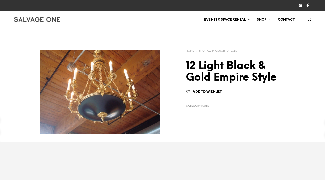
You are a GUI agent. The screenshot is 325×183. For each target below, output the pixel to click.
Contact (286, 19)
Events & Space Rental (225, 19)
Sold (234, 51)
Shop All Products (212, 51)
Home (190, 51)
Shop (261, 19)
